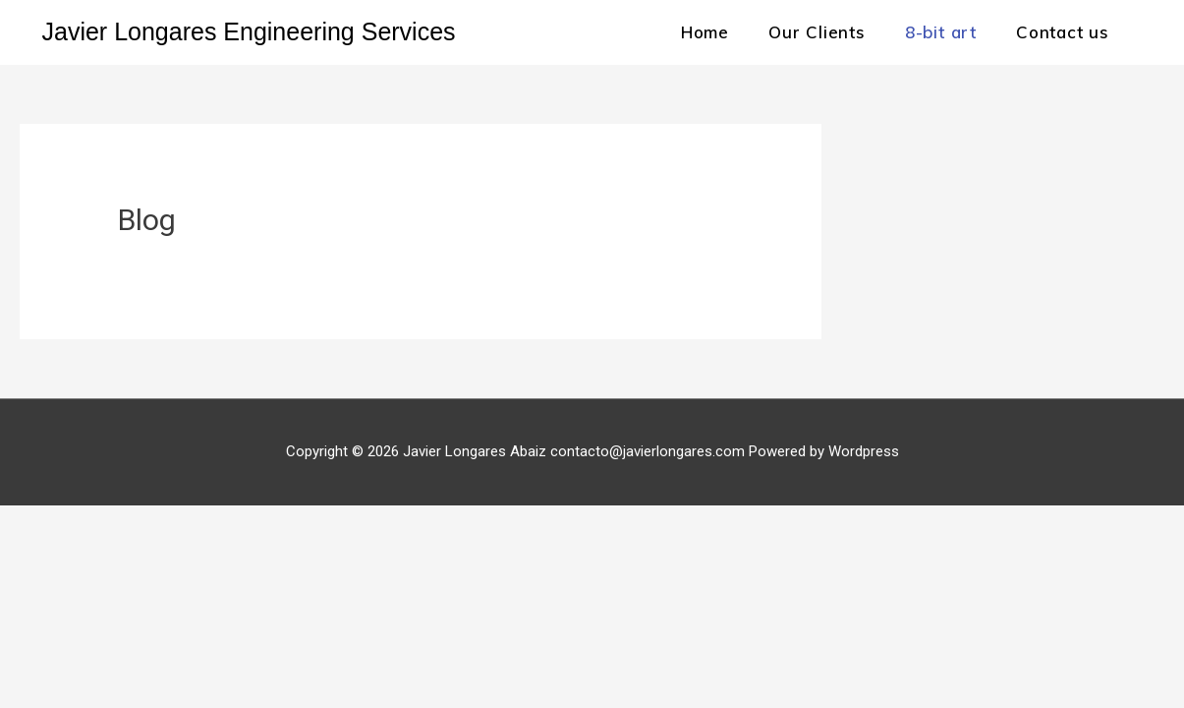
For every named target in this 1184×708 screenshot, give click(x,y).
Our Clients (817, 32)
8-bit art (941, 32)
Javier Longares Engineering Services (249, 31)
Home (705, 32)
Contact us (1062, 32)
